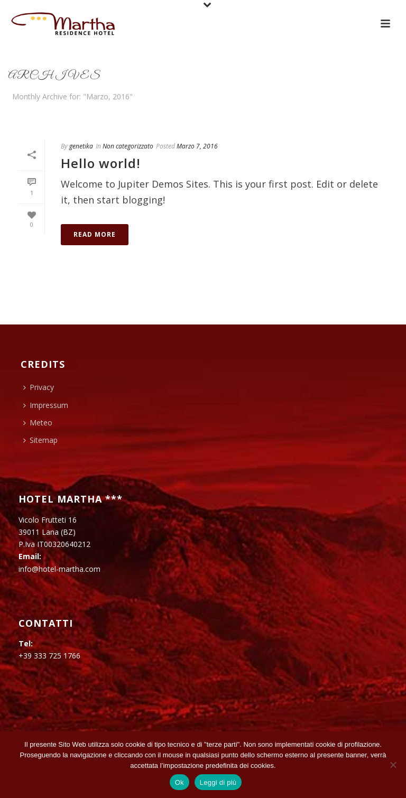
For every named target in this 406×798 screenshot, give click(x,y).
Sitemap (40, 440)
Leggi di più (218, 782)
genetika (81, 146)
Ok (179, 782)
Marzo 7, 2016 (197, 146)
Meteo (37, 422)
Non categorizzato (128, 146)
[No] (392, 764)
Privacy (38, 387)
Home (374, 116)
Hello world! (101, 163)
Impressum (45, 405)
